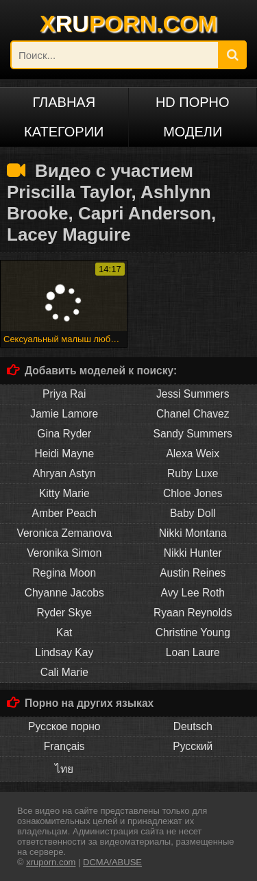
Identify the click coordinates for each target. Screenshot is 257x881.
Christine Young (193, 632)
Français (64, 746)
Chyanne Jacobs (64, 593)
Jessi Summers (193, 394)
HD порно (193, 102)
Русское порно (64, 726)
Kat (64, 632)
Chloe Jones (193, 493)
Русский (192, 746)
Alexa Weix (192, 453)
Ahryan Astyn (64, 473)
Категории (63, 131)
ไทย (64, 769)
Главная (63, 102)
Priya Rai (64, 394)
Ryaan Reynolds (193, 612)
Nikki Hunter (193, 553)
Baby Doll (193, 513)
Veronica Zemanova (64, 533)
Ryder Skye (64, 612)
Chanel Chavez (193, 414)
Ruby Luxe (193, 473)
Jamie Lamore (64, 414)
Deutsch (192, 726)
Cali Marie (64, 672)
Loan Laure (193, 652)
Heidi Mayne (64, 453)
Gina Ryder (64, 433)
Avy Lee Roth (193, 593)
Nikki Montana (193, 533)
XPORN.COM (128, 23)
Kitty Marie (64, 493)
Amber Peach (64, 513)
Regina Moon (64, 573)
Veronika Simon (64, 553)
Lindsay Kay (64, 652)
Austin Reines (192, 573)
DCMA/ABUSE (112, 862)
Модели (192, 131)
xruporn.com (50, 862)
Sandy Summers (193, 433)
